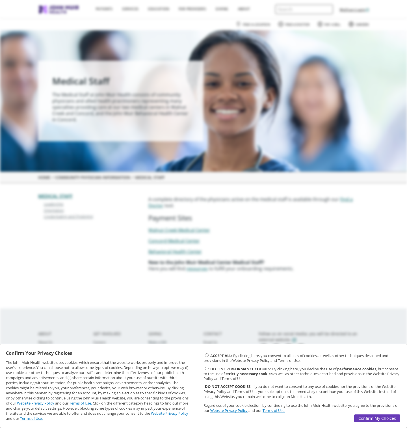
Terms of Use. (80, 403)
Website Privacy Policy (35, 403)
